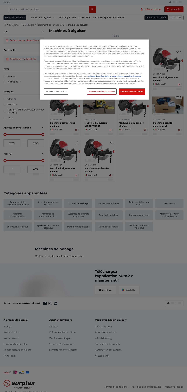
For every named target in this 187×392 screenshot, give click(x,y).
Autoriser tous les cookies (131, 91)
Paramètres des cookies (56, 91)
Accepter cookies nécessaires (102, 91)
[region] (94, 69)
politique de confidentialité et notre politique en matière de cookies (114, 76)
